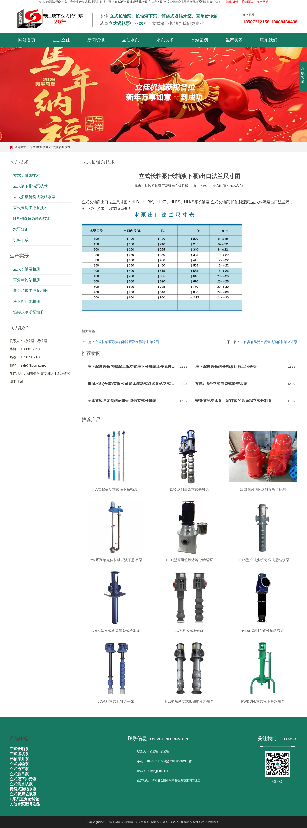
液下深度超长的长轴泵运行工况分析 (226, 367)
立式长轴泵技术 (60, 147)
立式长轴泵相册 (26, 269)
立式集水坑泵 (21, 784)
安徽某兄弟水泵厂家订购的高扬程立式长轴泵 (233, 401)
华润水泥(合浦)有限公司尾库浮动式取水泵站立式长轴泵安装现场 (132, 384)
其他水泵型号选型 (25, 804)
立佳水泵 (130, 40)
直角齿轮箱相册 (26, 280)
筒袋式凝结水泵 (23, 789)
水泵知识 (21, 229)
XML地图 (199, 822)
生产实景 (234, 40)
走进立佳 (61, 40)
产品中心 (19, 738)
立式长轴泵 (19, 749)
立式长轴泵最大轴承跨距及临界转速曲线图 (127, 342)
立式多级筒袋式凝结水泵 (34, 197)
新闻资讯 (96, 40)
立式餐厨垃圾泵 (23, 794)
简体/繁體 (232, 2)
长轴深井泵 (19, 759)
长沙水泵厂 (212, 822)
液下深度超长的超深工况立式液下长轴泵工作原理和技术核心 (132, 367)
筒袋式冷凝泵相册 (28, 312)
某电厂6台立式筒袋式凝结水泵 (221, 384)
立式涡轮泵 (19, 764)
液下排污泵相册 (26, 301)
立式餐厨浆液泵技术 (30, 208)
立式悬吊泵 (19, 774)
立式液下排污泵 (23, 779)
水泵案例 (199, 40)
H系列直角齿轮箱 (24, 799)
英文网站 (262, 2)
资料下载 (21, 240)
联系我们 (268, 40)
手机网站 (247, 2)
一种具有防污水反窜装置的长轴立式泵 (268, 342)
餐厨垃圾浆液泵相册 (30, 291)
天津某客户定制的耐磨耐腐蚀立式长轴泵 (121, 401)
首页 (32, 147)
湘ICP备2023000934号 (177, 822)
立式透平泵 (19, 769)
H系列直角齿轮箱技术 (32, 218)
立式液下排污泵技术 (30, 186)
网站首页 (26, 40)
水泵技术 (165, 40)
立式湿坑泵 (19, 754)
